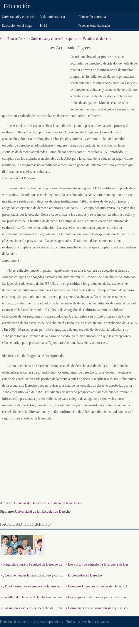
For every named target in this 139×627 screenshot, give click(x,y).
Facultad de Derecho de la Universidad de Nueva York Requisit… (31, 600)
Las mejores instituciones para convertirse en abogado (96, 600)
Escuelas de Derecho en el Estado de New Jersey (48, 503)
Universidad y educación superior (54, 38)
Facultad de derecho (97, 38)
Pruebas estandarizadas (94, 25)
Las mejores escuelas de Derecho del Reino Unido (31, 611)
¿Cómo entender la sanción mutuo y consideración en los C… (32, 578)
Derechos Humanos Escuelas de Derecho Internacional (96, 589)
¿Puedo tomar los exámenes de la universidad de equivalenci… (32, 589)
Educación (17, 5)
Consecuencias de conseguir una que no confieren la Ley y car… (97, 611)
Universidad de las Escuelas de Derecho (42, 511)
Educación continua (92, 17)
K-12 (43, 25)
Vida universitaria (52, 17)
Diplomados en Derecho (85, 575)
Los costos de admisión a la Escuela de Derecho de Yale (97, 567)
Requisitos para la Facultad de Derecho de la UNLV (31, 567)
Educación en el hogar (17, 25)
